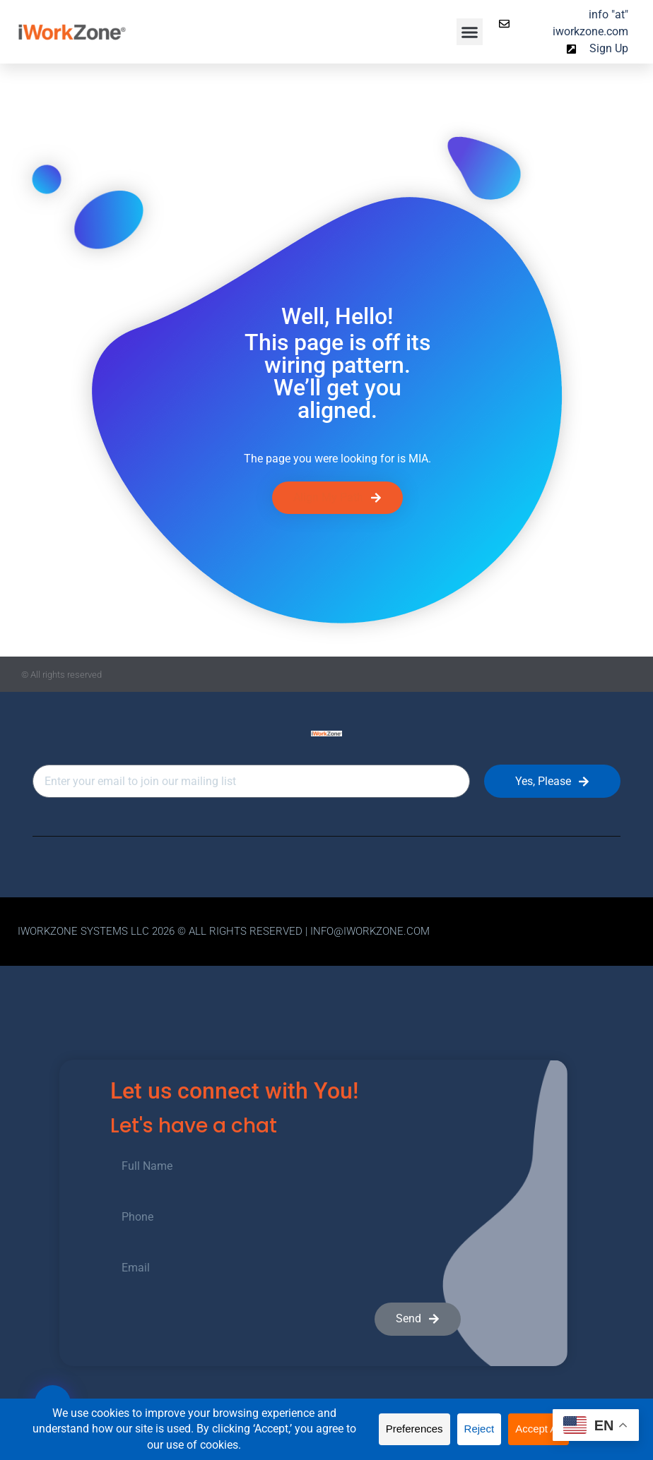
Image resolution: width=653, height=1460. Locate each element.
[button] (470, 31)
